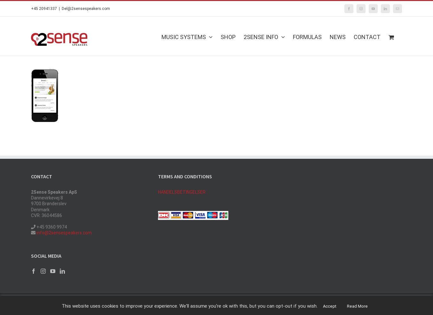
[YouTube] (52, 271)
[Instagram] (43, 271)
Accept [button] (329, 306)
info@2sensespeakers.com (63, 232)
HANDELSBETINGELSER (182, 192)
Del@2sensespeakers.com (86, 8)
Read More (357, 306)
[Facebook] (33, 271)
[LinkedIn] (62, 271)
